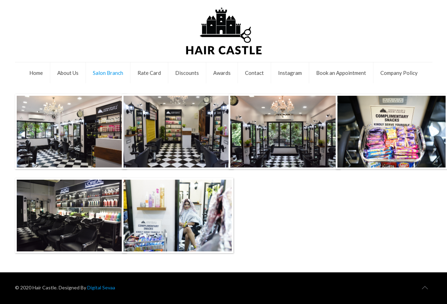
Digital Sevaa (100, 287)
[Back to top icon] (425, 287)
